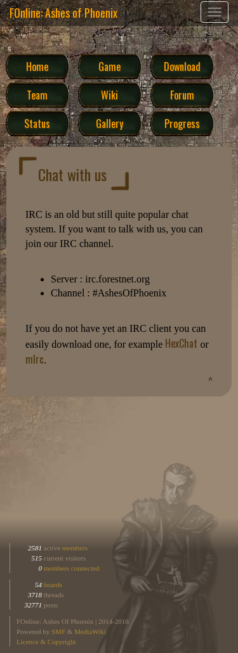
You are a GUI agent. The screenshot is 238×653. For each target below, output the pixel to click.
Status (37, 123)
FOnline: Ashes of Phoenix (63, 12)
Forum (182, 94)
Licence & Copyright (46, 641)
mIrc (34, 359)
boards (52, 584)
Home (37, 66)
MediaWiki (90, 631)
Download (182, 66)
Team (37, 94)
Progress (182, 123)
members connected (72, 568)
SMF (58, 631)
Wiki (109, 94)
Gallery (109, 123)
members (75, 548)
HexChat (181, 343)
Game (109, 66)
